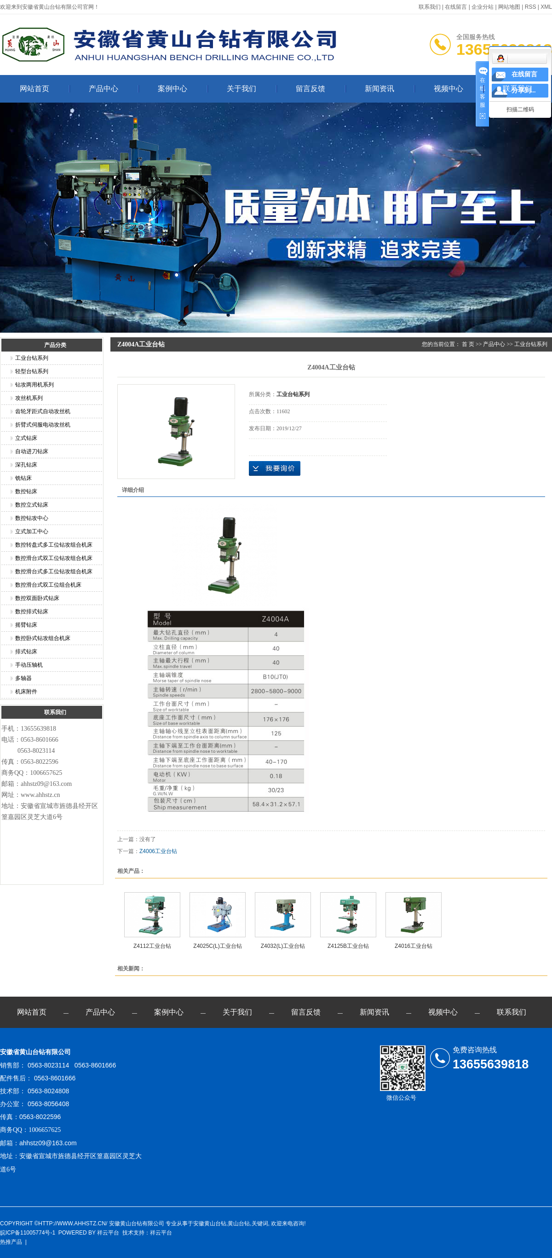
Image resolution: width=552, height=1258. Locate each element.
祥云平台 (108, 1232)
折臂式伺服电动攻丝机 (42, 424)
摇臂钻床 (26, 625)
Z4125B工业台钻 (348, 946)
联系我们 (430, 7)
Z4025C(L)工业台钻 (217, 946)
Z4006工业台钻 (158, 851)
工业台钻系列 (31, 358)
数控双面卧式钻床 (37, 598)
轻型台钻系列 (31, 371)
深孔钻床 (26, 465)
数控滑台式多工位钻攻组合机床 (53, 571)
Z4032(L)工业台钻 (283, 946)
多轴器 (23, 678)
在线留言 (456, 7)
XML (546, 7)
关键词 (260, 1223)
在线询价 (274, 468)
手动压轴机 (29, 665)
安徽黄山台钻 (209, 1223)
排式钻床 (26, 651)
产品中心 (103, 88)
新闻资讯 (379, 88)
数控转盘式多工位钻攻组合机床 (53, 545)
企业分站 (483, 7)
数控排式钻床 (31, 611)
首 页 (468, 344)
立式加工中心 (31, 531)
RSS (530, 7)
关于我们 (241, 88)
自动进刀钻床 (31, 451)
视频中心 (448, 88)
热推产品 (11, 1242)
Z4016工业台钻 (413, 946)
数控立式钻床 (31, 505)
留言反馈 (310, 88)
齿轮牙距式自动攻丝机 (42, 411)
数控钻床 (26, 491)
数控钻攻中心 (31, 518)
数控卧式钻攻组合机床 (42, 638)
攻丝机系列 (29, 398)
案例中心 (172, 88)
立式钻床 (26, 438)
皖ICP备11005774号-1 (27, 1232)
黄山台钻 (239, 1223)
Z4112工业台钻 (152, 946)
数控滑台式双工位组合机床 (48, 585)
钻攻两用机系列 (34, 384)
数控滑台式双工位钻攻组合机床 (53, 558)
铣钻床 (23, 478)
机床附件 (26, 691)
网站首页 (34, 88)
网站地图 (509, 7)
